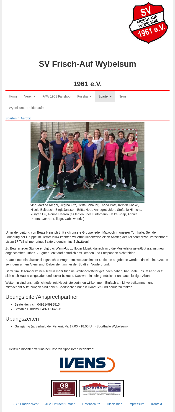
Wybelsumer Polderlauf (26, 108)
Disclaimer (114, 404)
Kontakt (156, 404)
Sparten (105, 96)
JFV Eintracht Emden (60, 404)
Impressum (136, 404)
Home (13, 96)
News (122, 96)
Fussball (84, 96)
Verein (30, 96)
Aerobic (26, 118)
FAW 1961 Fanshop (56, 96)
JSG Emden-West (26, 404)
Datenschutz (91, 404)
